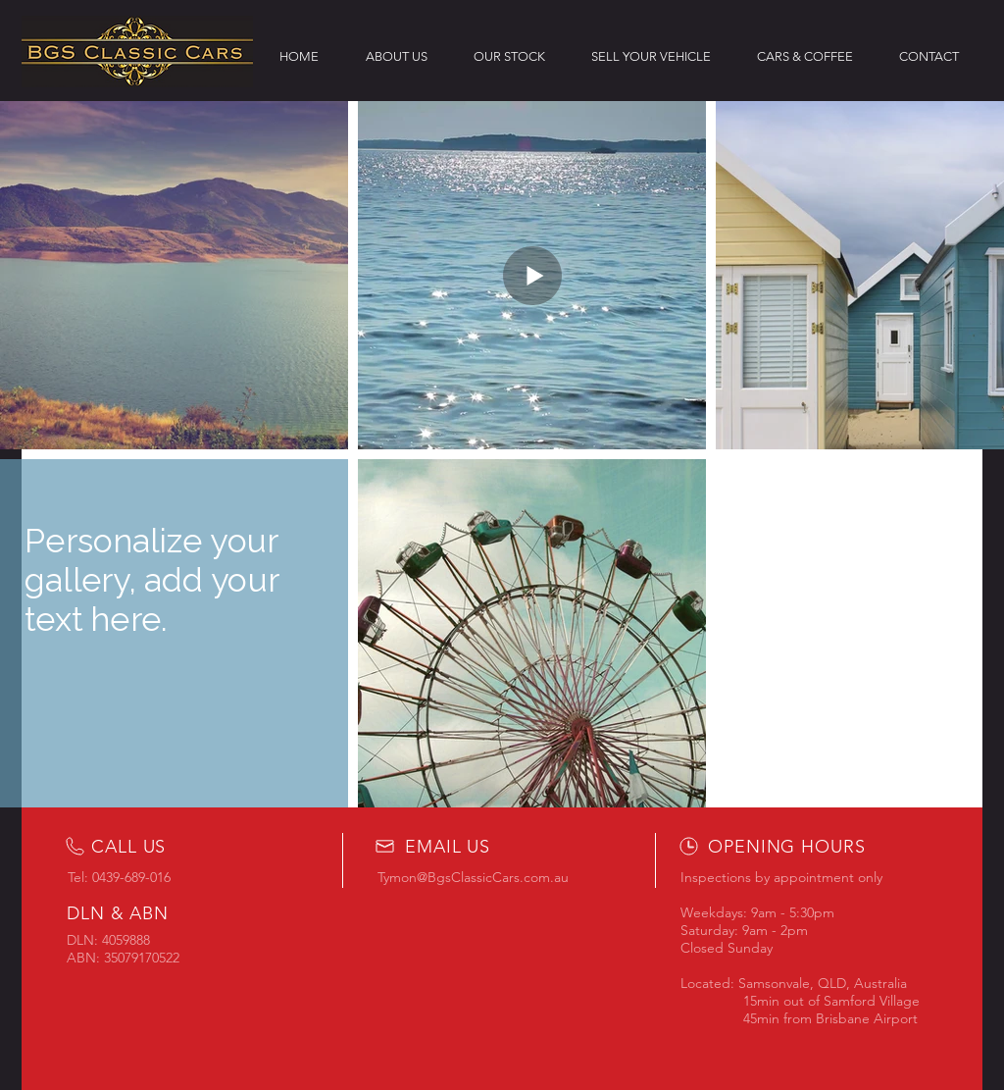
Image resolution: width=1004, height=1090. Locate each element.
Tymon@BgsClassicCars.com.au (473, 877)
